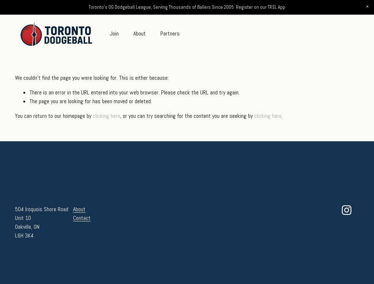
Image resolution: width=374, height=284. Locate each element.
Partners (170, 33)
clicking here (106, 116)
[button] (367, 6)
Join (114, 33)
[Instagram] (346, 210)
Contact (82, 218)
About (139, 33)
